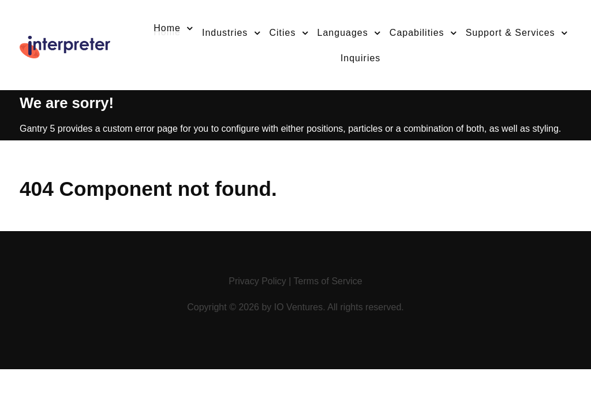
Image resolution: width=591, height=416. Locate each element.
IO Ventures (298, 307)
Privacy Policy (257, 281)
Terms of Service (328, 281)
